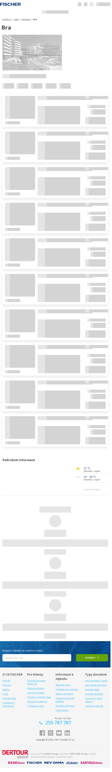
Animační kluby (92, 689)
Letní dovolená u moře (96, 680)
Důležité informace (65, 705)
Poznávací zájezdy (94, 706)
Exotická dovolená (94, 693)
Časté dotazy (62, 710)
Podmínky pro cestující (67, 689)
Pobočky (6, 685)
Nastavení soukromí (37, 701)
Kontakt (6, 680)
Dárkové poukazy (35, 688)
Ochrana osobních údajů (39, 697)
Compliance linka (35, 706)
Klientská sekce (63, 684)
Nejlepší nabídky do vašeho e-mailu (22, 650)
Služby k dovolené (64, 693)
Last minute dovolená (96, 685)
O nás (5, 693)
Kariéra (5, 689)
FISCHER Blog (9, 698)
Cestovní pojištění (36, 692)
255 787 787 (57, 722)
